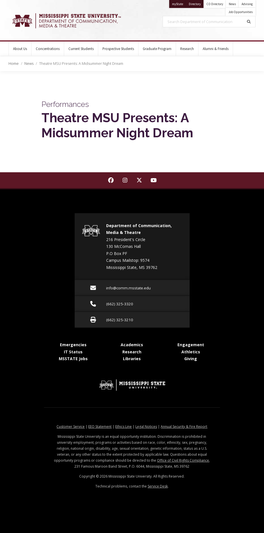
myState (179, 3)
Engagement (190, 344)
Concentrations (48, 48)
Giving (190, 358)
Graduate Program (157, 48)
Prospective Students (118, 48)
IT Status (73, 351)
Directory (196, 3)
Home (14, 63)
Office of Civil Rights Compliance (183, 460)
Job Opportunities (241, 12)
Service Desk (158, 486)
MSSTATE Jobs (73, 358)
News (232, 4)
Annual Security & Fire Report (184, 426)
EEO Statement (100, 426)
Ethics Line (123, 426)
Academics (132, 344)
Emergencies (73, 344)
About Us (20, 48)
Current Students (81, 48)
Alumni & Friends (216, 48)
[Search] (248, 21)
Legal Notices (146, 426)
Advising (247, 4)
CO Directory (214, 4)
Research (187, 48)
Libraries (132, 358)
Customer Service (70, 426)
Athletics (190, 351)
